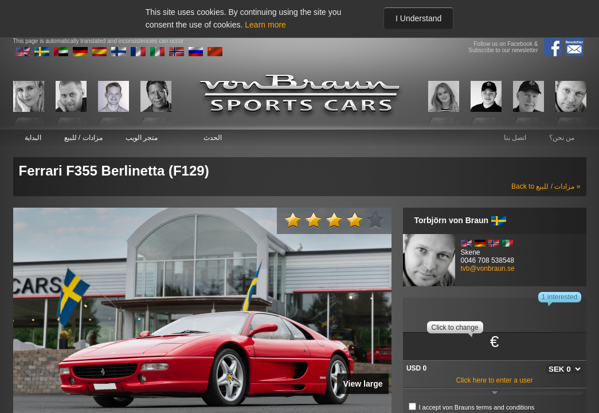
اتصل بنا (515, 138)
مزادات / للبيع (83, 138)
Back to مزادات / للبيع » (545, 186)
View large (362, 383)
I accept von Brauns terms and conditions (477, 407)
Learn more (265, 24)
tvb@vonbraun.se (488, 268)
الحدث (212, 138)
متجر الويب (142, 138)
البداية (33, 138)
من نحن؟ (561, 138)
